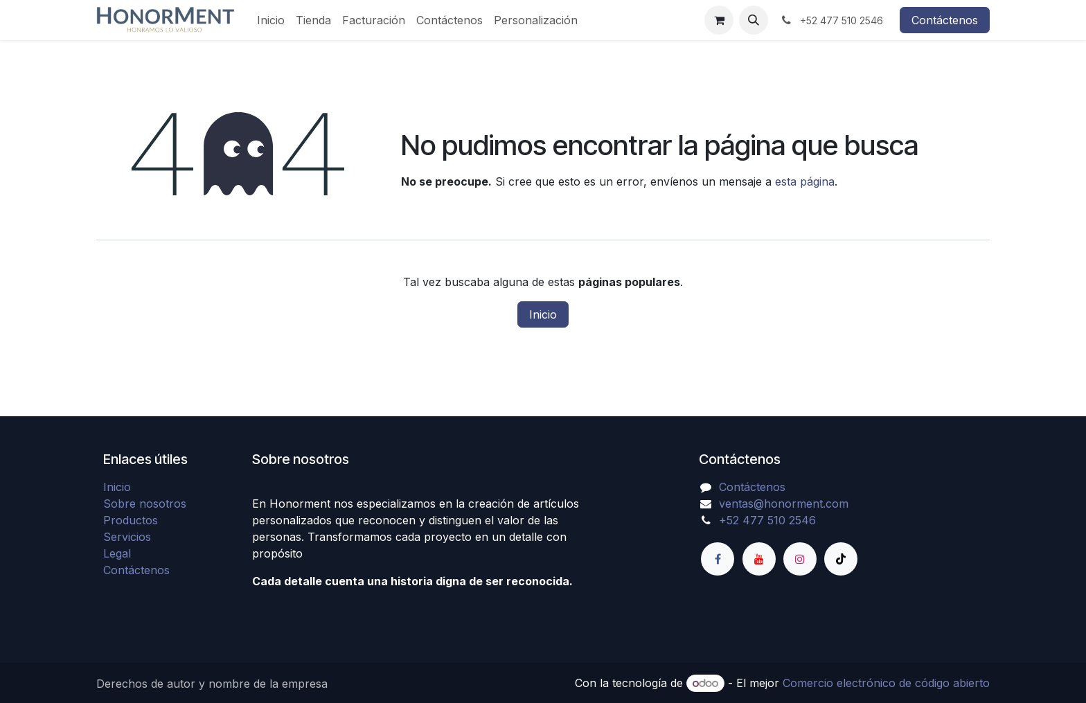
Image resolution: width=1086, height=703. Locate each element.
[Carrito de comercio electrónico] (718, 20)
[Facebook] (717, 559)
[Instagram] (800, 559)
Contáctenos (944, 20)
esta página (805, 181)
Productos (130, 520)
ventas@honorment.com (783, 503)
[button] (753, 20)
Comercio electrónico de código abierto (886, 683)
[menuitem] (270, 20)
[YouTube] (759, 559)
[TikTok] (840, 559)
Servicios (127, 537)
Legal (117, 553)
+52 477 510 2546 (767, 520)
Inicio (543, 314)
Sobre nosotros (144, 503)
